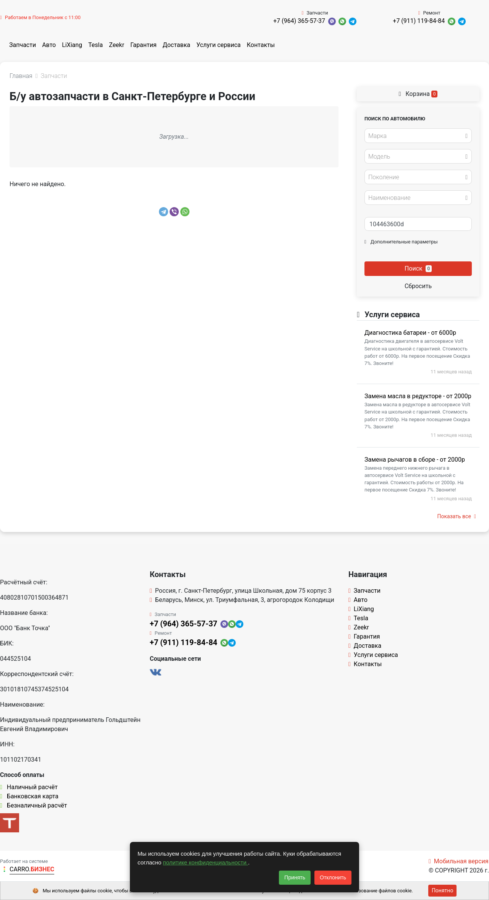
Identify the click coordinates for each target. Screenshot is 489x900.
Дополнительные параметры (401, 242)
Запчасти (22, 45)
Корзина (418, 93)
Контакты (261, 45)
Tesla (95, 45)
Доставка (176, 45)
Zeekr (116, 45)
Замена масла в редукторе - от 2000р (417, 396)
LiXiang (72, 45)
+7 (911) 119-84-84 (419, 20)
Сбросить (418, 286)
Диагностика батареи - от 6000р (410, 332)
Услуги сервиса (218, 45)
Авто (49, 45)
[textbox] (416, 136)
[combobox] (418, 136)
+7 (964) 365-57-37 (299, 20)
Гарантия (143, 45)
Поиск (418, 268)
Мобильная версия (459, 861)
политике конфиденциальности (205, 862)
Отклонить (333, 877)
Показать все (456, 516)
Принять (294, 877)
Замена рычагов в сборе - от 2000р (414, 459)
